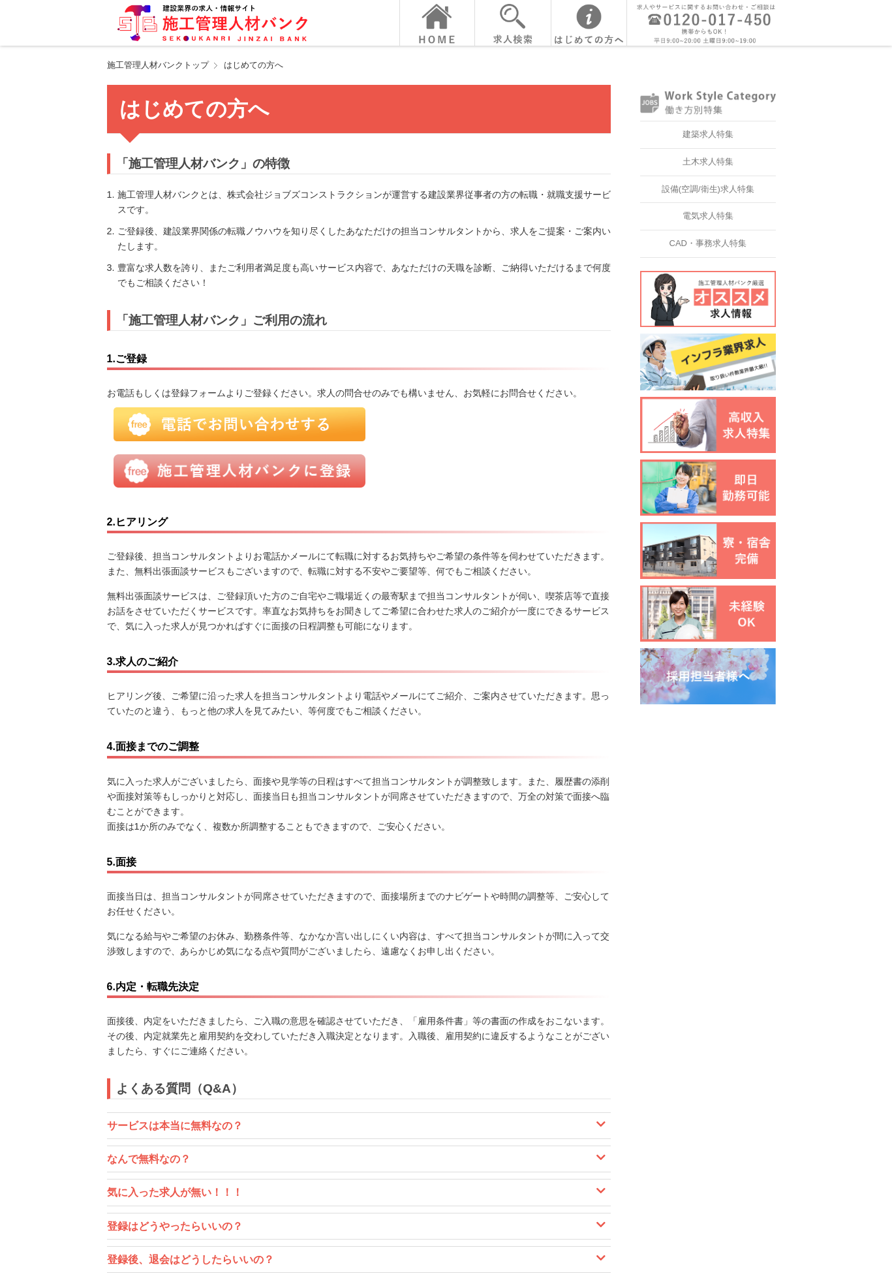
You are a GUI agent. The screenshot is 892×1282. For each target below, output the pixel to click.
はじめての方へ (253, 65)
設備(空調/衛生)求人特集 (708, 189)
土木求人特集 (708, 161)
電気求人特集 (708, 216)
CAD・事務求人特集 (707, 243)
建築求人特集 (708, 134)
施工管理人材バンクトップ (158, 65)
